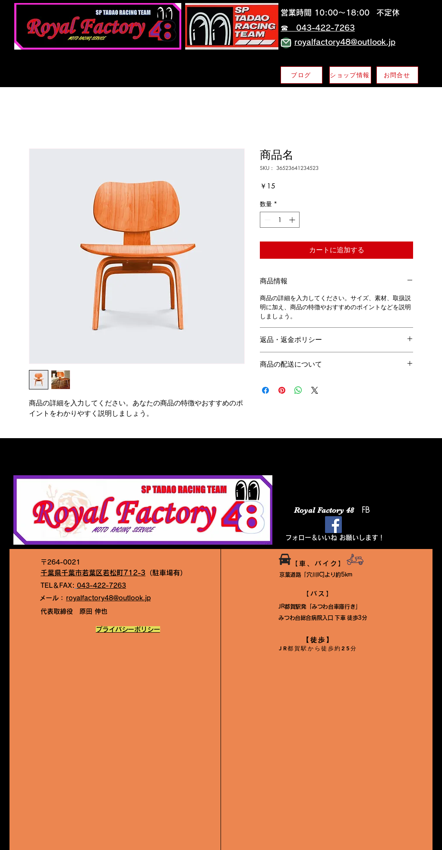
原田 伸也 (74, 611)
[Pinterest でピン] (282, 390)
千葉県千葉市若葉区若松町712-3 (93, 572)
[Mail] (286, 43)
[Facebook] (333, 524)
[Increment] (292, 219)
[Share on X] (314, 390)
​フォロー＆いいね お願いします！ (335, 537)
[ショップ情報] (350, 75)
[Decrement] (266, 219)
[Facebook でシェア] (265, 390)
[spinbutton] (279, 219)
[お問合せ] (397, 75)
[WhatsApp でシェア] (298, 390)
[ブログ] (301, 75)
